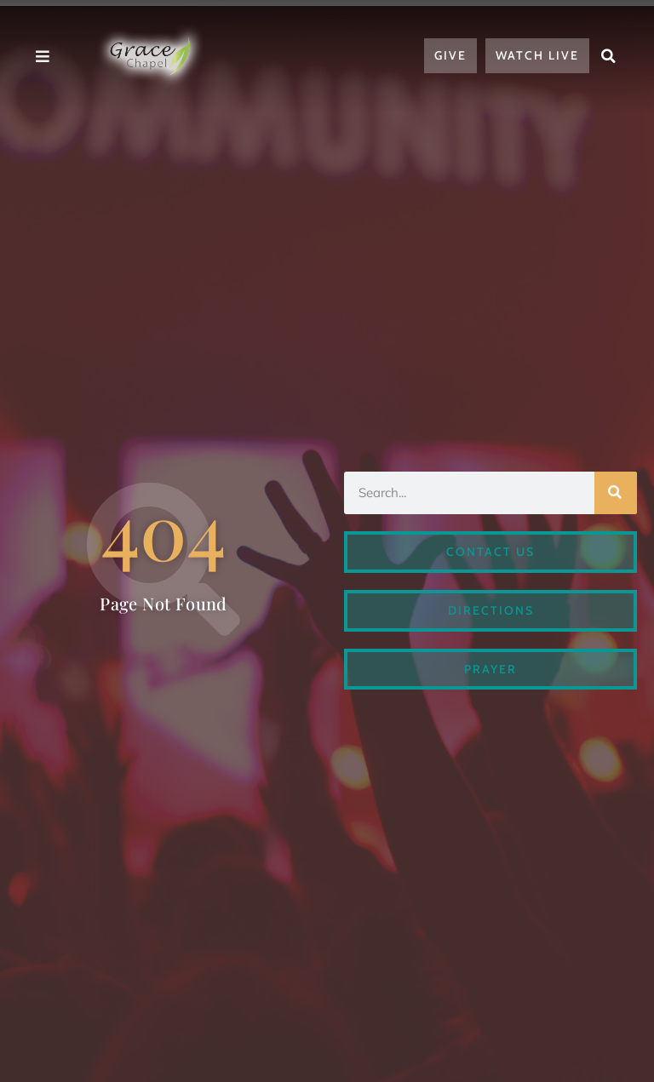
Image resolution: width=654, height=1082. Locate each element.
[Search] (615, 493)
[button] (608, 56)
